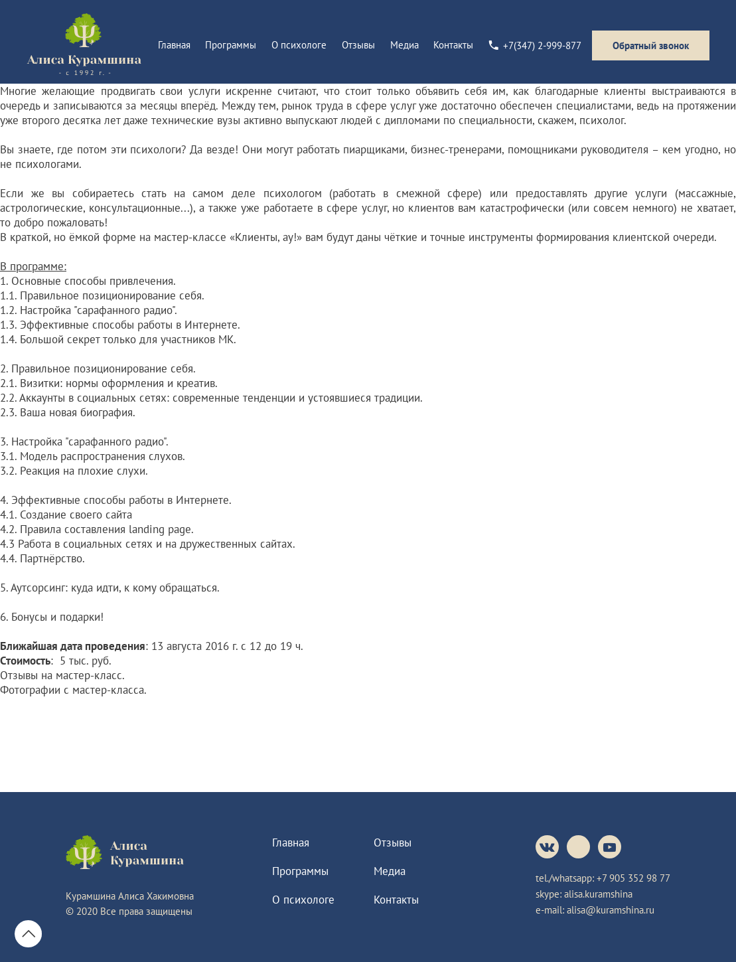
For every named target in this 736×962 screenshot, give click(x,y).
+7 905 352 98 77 (633, 878)
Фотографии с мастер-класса (72, 689)
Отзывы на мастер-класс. (62, 675)
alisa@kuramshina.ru (610, 910)
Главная (174, 45)
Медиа (404, 45)
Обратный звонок (651, 45)
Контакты (453, 45)
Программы (230, 45)
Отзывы (358, 45)
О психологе (299, 45)
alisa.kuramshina (598, 894)
